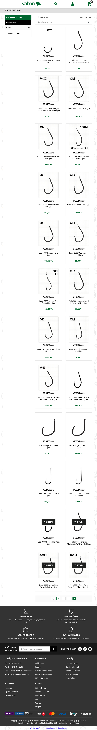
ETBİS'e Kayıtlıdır (41, 678)
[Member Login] (72, 3)
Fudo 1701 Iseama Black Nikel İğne (48, 206)
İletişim (38, 667)
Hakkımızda (39, 663)
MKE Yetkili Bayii (41, 688)
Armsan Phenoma (42, 692)
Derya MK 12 (40, 695)
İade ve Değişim (72, 674)
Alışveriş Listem (10, 695)
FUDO (18, 10)
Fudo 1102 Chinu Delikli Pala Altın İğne (48, 158)
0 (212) (13, 663)
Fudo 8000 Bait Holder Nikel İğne (48, 543)
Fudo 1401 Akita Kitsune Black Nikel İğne (79, 158)
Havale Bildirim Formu (43, 670)
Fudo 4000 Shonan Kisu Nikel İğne (79, 350)
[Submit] (53, 649)
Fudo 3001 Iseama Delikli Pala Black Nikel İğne (79, 302)
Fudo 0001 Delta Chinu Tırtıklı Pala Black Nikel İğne (79, 586)
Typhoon (38, 703)
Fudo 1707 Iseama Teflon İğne (48, 254)
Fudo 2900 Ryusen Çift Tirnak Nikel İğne (48, 302)
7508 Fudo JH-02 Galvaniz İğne (78, 447)
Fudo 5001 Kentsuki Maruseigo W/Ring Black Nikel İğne (79, 61)
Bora (37, 699)
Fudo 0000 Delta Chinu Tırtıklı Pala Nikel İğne (48, 586)
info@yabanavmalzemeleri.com (17, 674)
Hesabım (8, 688)
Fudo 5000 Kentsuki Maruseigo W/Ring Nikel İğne (79, 543)
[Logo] (32, 4)
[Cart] (89, 3)
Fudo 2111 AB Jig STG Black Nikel (48, 61)
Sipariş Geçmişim (11, 692)
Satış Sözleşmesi (72, 663)
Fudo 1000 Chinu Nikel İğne (79, 108)
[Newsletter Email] (34, 649)
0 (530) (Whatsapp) (18, 670)
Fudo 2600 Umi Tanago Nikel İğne (79, 254)
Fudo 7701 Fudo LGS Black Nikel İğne (79, 495)
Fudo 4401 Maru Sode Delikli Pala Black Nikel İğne (48, 398)
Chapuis (38, 706)
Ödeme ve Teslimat (73, 670)
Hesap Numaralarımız (43, 674)
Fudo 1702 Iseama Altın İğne (79, 205)
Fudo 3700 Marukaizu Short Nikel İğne (48, 350)
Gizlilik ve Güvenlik (73, 667)
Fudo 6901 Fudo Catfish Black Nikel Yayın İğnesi (79, 398)
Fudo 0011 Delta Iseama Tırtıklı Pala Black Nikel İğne (48, 109)
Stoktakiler (44, 17)
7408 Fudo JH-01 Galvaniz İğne (48, 447)
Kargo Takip (70, 678)
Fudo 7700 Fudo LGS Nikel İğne (48, 495)
